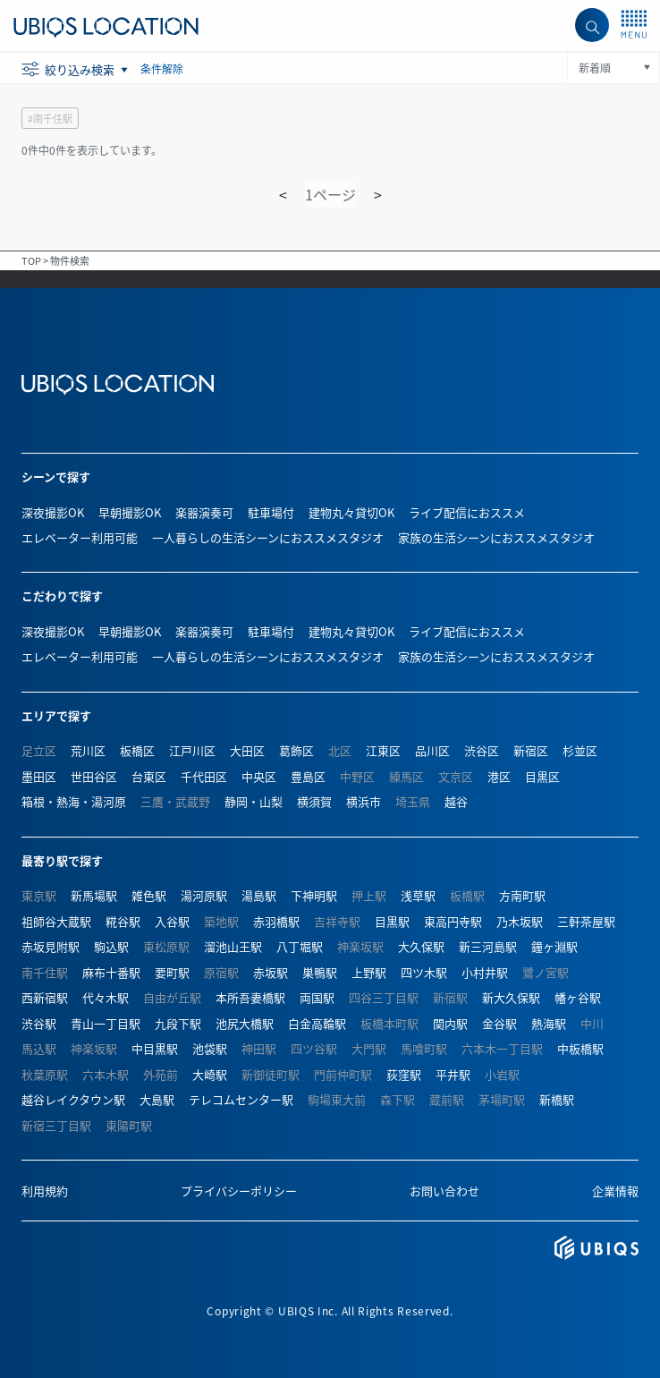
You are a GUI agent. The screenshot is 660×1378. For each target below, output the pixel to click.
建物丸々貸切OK (351, 512)
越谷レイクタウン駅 (73, 1099)
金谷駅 (499, 1023)
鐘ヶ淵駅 (554, 946)
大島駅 (157, 1099)
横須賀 (314, 801)
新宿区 (530, 750)
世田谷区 (94, 776)
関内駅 (450, 1023)
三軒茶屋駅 (586, 921)
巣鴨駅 (319, 972)
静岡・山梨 (253, 801)
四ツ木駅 (424, 972)
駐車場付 (271, 512)
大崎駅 (209, 1074)
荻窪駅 (403, 1074)
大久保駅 (421, 946)
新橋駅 (556, 1099)
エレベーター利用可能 (79, 537)
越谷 (456, 801)
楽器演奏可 (204, 512)
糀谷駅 (123, 921)
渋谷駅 (38, 1023)
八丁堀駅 (299, 946)
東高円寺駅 (453, 921)
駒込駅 (111, 946)
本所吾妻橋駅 (250, 997)
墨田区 (38, 776)
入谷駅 (172, 921)
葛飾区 (296, 750)
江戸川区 (192, 750)
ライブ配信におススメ (467, 512)
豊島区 (308, 776)
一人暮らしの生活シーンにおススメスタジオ (268, 537)
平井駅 (453, 1074)
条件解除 (161, 68)
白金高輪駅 (317, 1023)
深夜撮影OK (52, 512)
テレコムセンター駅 (241, 1099)
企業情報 (615, 1190)
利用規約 (44, 1190)
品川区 (432, 750)
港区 (499, 776)
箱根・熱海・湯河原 (73, 801)
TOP (31, 260)
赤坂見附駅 (50, 946)
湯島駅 (258, 895)
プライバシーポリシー (239, 1190)
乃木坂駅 (519, 921)
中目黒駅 (154, 1048)
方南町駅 (522, 895)
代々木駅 (105, 997)
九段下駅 (178, 1023)
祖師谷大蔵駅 (56, 921)
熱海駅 (548, 1023)
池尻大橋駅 (245, 1023)
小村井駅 (484, 972)
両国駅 (317, 997)
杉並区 (580, 750)
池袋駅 (209, 1048)
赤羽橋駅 (276, 921)
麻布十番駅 (111, 972)
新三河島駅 (488, 946)
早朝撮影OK (129, 512)
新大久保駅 (511, 997)
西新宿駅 (44, 997)
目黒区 (542, 776)
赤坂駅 (270, 972)
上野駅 (368, 972)
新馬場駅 (94, 895)
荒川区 (88, 750)
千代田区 (204, 776)
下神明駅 (314, 895)
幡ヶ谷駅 (577, 997)
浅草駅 (418, 895)
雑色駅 (148, 895)
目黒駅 (392, 921)
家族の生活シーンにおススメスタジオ (496, 537)
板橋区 (137, 750)
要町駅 (172, 972)
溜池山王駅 (233, 946)
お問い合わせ (444, 1190)
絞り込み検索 (81, 69)
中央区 (258, 776)
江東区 (383, 750)
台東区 (148, 776)
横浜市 (363, 801)
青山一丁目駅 (105, 1023)
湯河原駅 (204, 895)
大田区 (247, 750)
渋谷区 (481, 750)
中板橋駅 (580, 1048)
